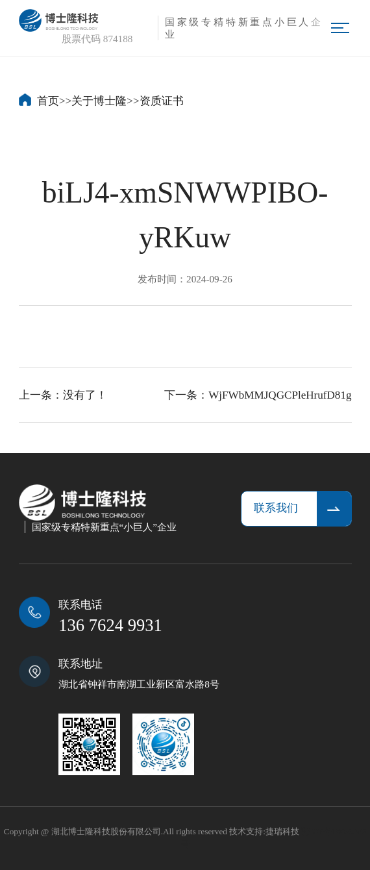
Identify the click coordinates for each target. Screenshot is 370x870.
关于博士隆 (99, 101)
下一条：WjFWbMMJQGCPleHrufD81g (257, 395)
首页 (48, 101)
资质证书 (162, 101)
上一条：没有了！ (63, 395)
